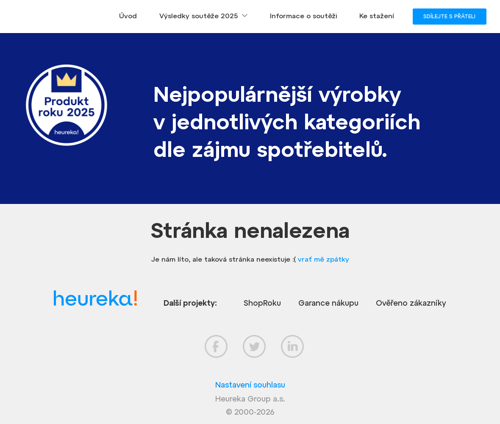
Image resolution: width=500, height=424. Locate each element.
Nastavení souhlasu (250, 384)
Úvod (128, 16)
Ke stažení (376, 16)
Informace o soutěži (303, 16)
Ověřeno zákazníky (411, 302)
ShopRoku (262, 302)
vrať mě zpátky (323, 259)
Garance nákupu (328, 302)
